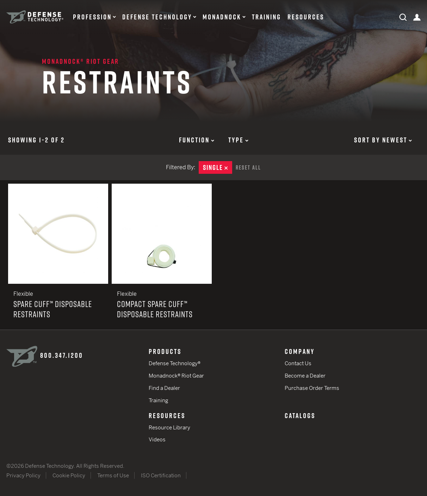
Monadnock (222, 16)
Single (217, 167)
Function (196, 140)
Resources (305, 16)
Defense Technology (157, 16)
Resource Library (169, 427)
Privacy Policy (23, 475)
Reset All (248, 167)
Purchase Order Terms (312, 388)
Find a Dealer (164, 388)
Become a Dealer (305, 375)
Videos (157, 439)
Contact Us (298, 363)
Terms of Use (113, 475)
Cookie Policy (68, 475)
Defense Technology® (174, 363)
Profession (92, 16)
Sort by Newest (383, 140)
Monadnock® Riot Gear (80, 61)
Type (238, 140)
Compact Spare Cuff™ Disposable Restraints (162, 257)
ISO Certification (161, 475)
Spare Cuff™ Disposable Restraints (58, 257)
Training (266, 16)
